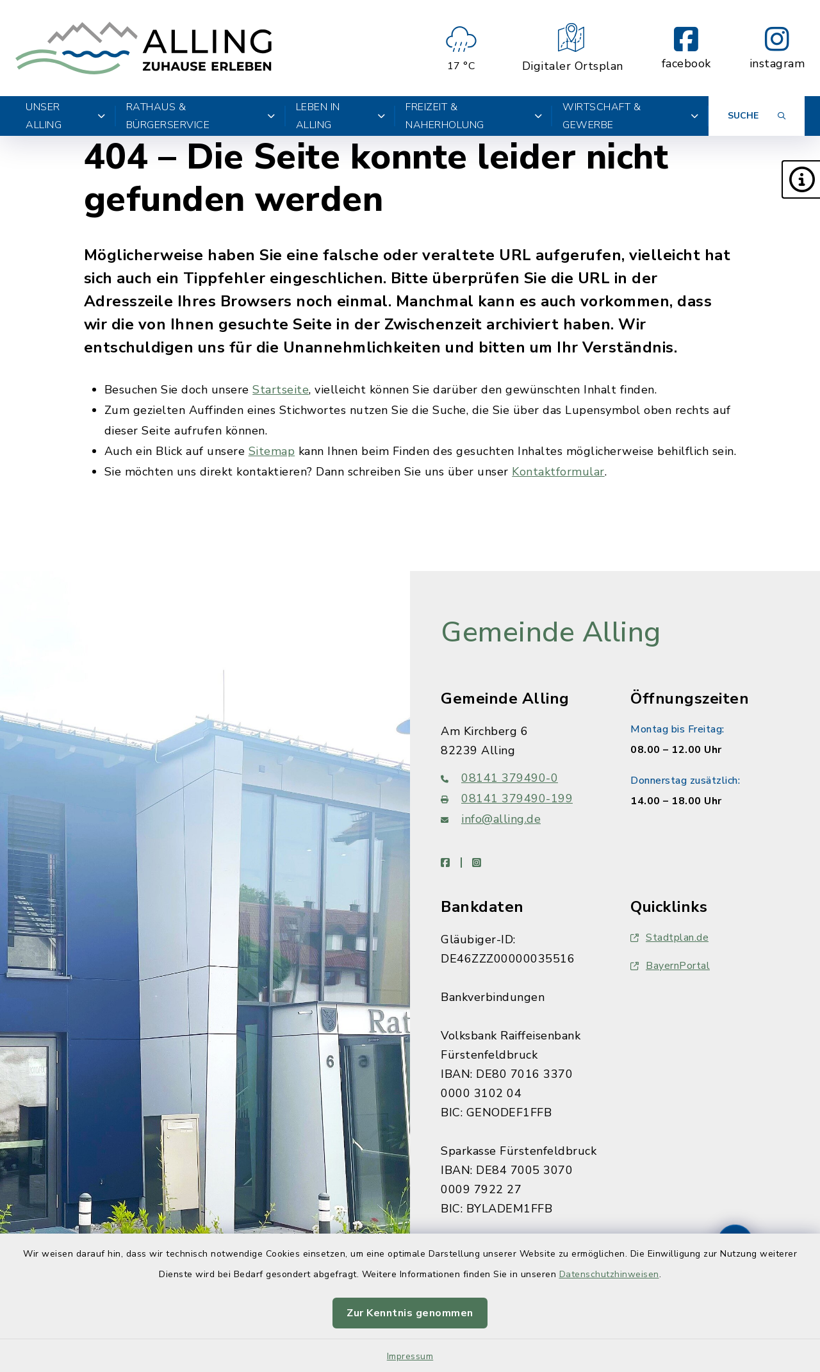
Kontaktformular (558, 471)
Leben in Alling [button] (340, 116)
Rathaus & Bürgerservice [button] (200, 116)
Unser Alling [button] (66, 116)
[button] (801, 179)
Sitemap (272, 451)
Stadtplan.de (669, 937)
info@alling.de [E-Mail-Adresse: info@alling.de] (491, 819)
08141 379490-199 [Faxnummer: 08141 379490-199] (507, 798)
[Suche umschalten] (757, 116)
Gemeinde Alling (551, 632)
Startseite (280, 389)
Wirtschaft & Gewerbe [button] (630, 116)
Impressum (410, 1356)
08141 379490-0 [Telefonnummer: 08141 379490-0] (499, 778)
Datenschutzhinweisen (609, 1274)
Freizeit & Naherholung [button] (474, 116)
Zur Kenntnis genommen (410, 1313)
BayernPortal (670, 966)
